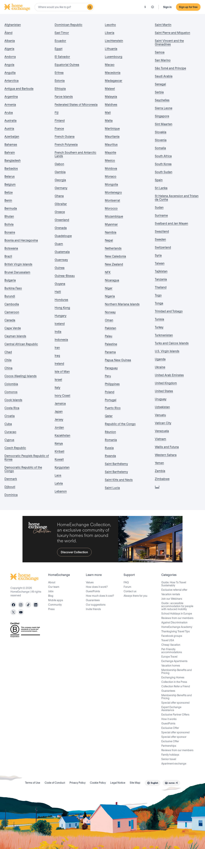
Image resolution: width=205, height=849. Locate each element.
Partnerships (168, 745)
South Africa (163, 156)
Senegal (160, 84)
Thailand (161, 287)
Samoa (159, 52)
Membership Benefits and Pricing (176, 671)
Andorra (10, 56)
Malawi (110, 88)
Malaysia (111, 96)
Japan (59, 411)
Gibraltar (61, 204)
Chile (8, 360)
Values (90, 582)
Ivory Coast (62, 395)
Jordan (59, 427)
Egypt (58, 48)
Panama (110, 352)
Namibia (110, 232)
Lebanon (61, 491)
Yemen (159, 463)
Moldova (111, 168)
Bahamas (10, 144)
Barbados (11, 168)
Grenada (61, 228)
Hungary (60, 315)
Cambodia (11, 304)
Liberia (109, 33)
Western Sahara (166, 455)
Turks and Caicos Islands (172, 343)
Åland (8, 33)
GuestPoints (93, 591)
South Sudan (163, 172)
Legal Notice (117, 782)
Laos (58, 475)
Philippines (112, 384)
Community (55, 604)
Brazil (8, 256)
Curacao (10, 432)
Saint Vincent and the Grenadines (169, 42)
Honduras (61, 300)
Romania (111, 440)
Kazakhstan (62, 435)
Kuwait (59, 459)
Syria (158, 255)
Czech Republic (15, 448)
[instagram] (21, 605)
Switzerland (163, 247)
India (58, 331)
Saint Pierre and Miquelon (172, 33)
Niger (108, 288)
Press (51, 609)
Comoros (10, 392)
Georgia (60, 180)
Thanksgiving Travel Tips (175, 631)
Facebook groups (171, 635)
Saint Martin (163, 25)
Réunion (110, 432)
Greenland (62, 220)
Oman (109, 320)
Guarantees (93, 600)
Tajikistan (161, 271)
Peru (108, 376)
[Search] (90, 7)
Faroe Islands (64, 96)
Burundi (9, 296)
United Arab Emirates (169, 375)
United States (164, 391)
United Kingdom (166, 383)
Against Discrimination (174, 622)
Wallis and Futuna (167, 447)
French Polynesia (66, 144)
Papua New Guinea (118, 360)
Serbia (159, 92)
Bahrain (9, 152)
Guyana (60, 284)
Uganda (160, 359)
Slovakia (160, 132)
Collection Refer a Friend (175, 686)
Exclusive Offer (170, 727)
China (8, 368)
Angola (9, 64)
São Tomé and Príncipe (170, 68)
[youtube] (21, 612)
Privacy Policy (77, 782)
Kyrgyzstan (62, 467)
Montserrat (112, 200)
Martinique (112, 128)
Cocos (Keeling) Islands (20, 376)
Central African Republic (21, 344)
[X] (13, 612)
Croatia (9, 416)
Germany (61, 188)
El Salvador (62, 56)
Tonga (159, 303)
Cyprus (9, 440)
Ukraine (160, 367)
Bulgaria (10, 280)
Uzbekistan (162, 407)
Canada (9, 320)
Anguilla (10, 72)
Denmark (10, 479)
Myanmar (111, 224)
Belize (8, 192)
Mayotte (110, 152)
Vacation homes (170, 665)
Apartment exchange (173, 763)
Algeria (9, 48)
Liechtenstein (114, 41)
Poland (109, 392)
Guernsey (61, 260)
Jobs (51, 591)
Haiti (58, 292)
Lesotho (110, 25)
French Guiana (65, 136)
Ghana (59, 196)
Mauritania (112, 136)
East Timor (62, 33)
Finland (60, 120)
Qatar (109, 416)
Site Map (135, 782)
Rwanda (110, 456)
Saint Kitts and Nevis (119, 480)
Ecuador (60, 41)
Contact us (130, 591)
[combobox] (64, 7)
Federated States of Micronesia (76, 104)
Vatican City (163, 423)
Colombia (11, 384)
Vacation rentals (170, 594)
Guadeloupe (63, 236)
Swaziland (162, 231)
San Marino (163, 60)
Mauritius (111, 144)
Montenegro (113, 192)
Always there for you (135, 595)
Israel (58, 379)
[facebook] (13, 605)
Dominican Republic (68, 25)
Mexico (110, 160)
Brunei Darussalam (17, 272)
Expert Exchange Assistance (171, 709)
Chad (8, 352)
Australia (10, 120)
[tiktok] (28, 605)
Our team (53, 586)
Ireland (59, 363)
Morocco (111, 208)
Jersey (59, 419)
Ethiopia (60, 88)
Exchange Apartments (174, 661)
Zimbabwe (162, 479)
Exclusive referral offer (174, 589)
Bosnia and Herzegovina (21, 240)
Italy (57, 387)
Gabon (59, 164)
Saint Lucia (112, 488)
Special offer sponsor (173, 736)
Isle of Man (62, 371)
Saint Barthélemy (116, 464)
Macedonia (112, 72)
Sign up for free (188, 7)
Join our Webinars (171, 598)
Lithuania (111, 48)
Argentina (11, 96)
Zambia (160, 471)
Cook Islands (13, 400)
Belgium (10, 184)
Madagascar (113, 80)
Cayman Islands (15, 336)
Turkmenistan (164, 335)
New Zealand (114, 264)
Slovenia (161, 140)
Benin (8, 200)
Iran (57, 347)
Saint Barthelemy (116, 472)
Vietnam (160, 439)
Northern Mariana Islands (122, 304)
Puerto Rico (113, 408)
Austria (9, 128)
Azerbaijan (11, 136)
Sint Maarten (163, 124)
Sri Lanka (161, 188)
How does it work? (97, 586)
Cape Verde (12, 328)
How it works (169, 719)
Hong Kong (62, 307)
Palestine (111, 344)
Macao (109, 64)
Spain (159, 180)
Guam (59, 244)
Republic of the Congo (120, 424)
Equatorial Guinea (67, 64)
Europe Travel (169, 656)
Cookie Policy (98, 782)
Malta (109, 120)
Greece (60, 212)
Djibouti (9, 487)
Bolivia (9, 224)
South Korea (163, 164)
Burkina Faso (13, 288)
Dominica (11, 495)
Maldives (111, 104)
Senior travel (168, 759)
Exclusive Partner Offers (175, 714)
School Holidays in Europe (176, 613)
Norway (110, 312)
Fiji (57, 112)
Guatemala (62, 252)
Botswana (11, 248)
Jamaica (60, 403)
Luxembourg (113, 56)
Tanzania (161, 279)
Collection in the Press (174, 681)
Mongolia (111, 184)
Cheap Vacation (170, 644)
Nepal (109, 240)
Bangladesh (12, 160)
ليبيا (157, 487)
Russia (109, 448)
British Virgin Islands (18, 264)
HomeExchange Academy (176, 626)
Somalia (160, 148)
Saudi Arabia (163, 76)
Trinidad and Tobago (169, 311)
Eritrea (59, 72)
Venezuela (162, 431)
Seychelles (162, 100)
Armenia (10, 104)
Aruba (8, 112)
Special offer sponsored (175, 702)
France (59, 128)
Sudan (159, 207)
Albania (9, 41)
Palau (108, 336)
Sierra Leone (163, 108)
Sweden (160, 239)
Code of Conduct (55, 782)
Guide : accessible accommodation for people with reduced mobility (177, 606)
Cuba (8, 424)
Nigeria (110, 296)
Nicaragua (112, 280)
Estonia (60, 80)
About (51, 582)
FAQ (126, 582)
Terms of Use (32, 782)
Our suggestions (96, 604)
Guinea (59, 268)
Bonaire (9, 232)
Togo (158, 295)
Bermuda (10, 208)
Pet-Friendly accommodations (171, 651)
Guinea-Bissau (65, 276)
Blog (50, 595)
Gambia (60, 172)
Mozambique (114, 216)
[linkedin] (36, 605)
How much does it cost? (100, 595)
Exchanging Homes (172, 677)
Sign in (167, 7)
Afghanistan (12, 25)
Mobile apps (55, 600)
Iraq (57, 355)
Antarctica (11, 80)
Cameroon (11, 312)
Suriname (161, 215)
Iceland (60, 323)
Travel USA (167, 640)
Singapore (162, 116)
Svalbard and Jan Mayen (171, 223)
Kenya (59, 443)
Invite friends (93, 609)
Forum (127, 586)
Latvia (59, 483)
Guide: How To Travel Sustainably (173, 584)
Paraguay (111, 368)
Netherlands (113, 248)
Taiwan (159, 263)
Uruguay (160, 399)
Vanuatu (160, 415)
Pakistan (110, 328)
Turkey (159, 327)
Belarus (9, 176)
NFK (108, 272)
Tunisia (159, 319)
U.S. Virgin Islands (167, 351)
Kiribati (59, 451)
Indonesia (61, 339)
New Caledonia (115, 256)
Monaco (110, 176)
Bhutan (9, 216)
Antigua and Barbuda (18, 88)
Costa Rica (11, 408)
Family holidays (170, 754)
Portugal (110, 400)
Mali (108, 112)
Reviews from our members (177, 618)
